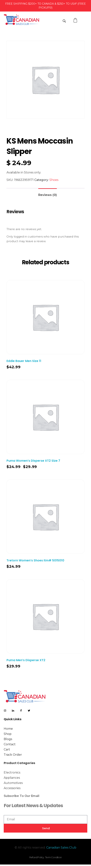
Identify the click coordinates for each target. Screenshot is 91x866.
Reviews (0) (47, 195)
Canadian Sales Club (61, 847)
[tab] (47, 193)
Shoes (53, 180)
